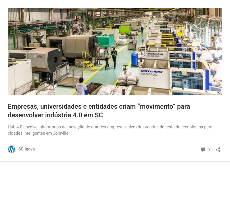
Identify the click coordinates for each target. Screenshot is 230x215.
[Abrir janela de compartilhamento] (218, 147)
